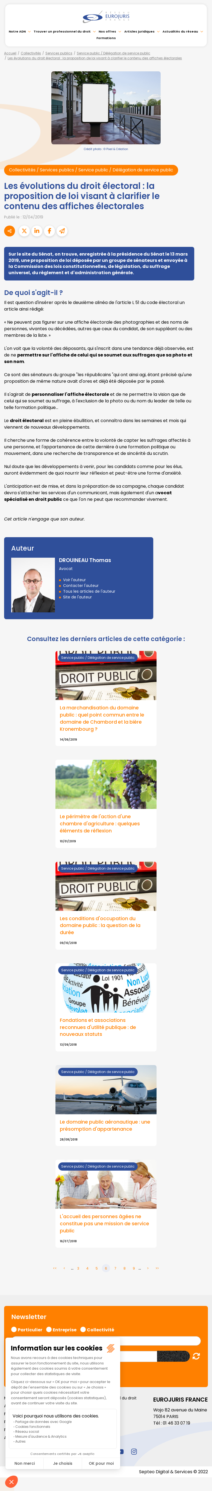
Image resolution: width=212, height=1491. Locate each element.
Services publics (58, 53)
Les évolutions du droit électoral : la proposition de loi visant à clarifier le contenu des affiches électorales (95, 58)
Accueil (10, 53)
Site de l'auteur (77, 597)
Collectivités (31, 53)
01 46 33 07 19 (177, 1424)
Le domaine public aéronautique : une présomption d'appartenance (106, 1126)
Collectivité (100, 1330)
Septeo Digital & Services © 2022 (173, 1472)
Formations (106, 38)
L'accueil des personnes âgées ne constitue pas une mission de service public (105, 1224)
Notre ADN (17, 31)
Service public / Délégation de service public (113, 53)
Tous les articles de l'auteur (89, 591)
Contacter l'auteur (81, 585)
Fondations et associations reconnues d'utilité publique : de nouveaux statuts (98, 1028)
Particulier (30, 1330)
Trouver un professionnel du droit (62, 31)
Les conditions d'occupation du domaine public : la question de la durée (101, 926)
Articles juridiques (139, 31)
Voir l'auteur (74, 580)
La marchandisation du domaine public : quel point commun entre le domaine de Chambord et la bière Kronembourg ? (103, 719)
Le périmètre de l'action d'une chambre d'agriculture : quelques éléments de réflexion (100, 824)
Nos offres (107, 31)
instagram (134, 1452)
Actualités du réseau (180, 31)
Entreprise (64, 1330)
